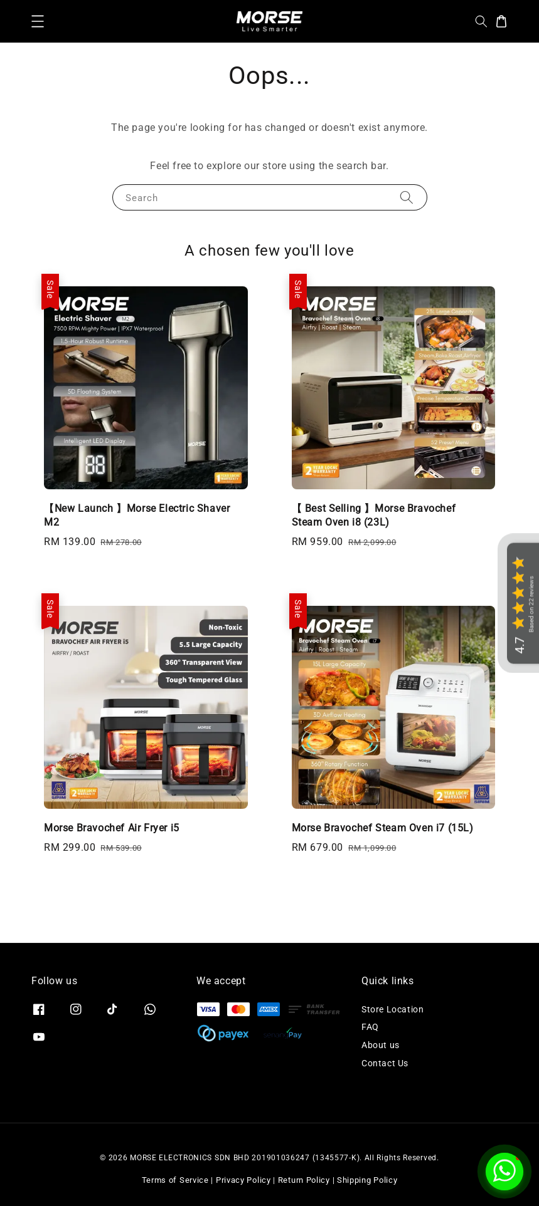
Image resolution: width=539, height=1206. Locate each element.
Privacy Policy (243, 1180)
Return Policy (304, 1180)
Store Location (392, 1009)
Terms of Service (175, 1180)
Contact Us (384, 1063)
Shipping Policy (367, 1180)
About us (380, 1045)
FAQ (370, 1027)
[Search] (407, 197)
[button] (37, 21)
